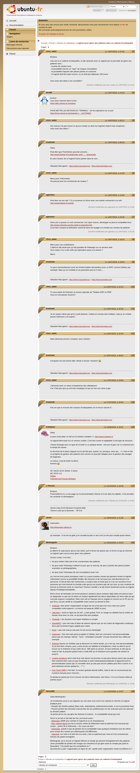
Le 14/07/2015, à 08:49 (114, 142)
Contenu (112, 2)
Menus (131, 2)
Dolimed (55, 644)
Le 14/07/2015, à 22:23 (113, 287)
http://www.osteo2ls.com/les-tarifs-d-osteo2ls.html (71, 225)
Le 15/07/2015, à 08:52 (113, 355)
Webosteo (55, 721)
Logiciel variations (59, 658)
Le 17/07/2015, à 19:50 (113, 380)
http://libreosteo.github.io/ (61, 527)
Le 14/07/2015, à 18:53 (114, 262)
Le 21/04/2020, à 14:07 (113, 691)
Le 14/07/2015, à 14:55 (114, 195)
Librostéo (56, 613)
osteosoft (55, 734)
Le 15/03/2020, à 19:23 (113, 543)
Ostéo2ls (56, 606)
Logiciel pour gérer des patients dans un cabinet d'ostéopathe (105, 43)
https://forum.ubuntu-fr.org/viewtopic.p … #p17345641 (70, 113)
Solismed (56, 634)
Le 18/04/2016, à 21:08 (113, 518)
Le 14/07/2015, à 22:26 (113, 309)
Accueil (44, 43)
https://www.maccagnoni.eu (79, 166)
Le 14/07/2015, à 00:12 (114, 120)
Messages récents (14, 45)
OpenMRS (56, 623)
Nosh (54, 630)
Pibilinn (53, 476)
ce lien (122, 25)
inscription (132, 10)
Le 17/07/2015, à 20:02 (113, 402)
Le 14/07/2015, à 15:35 (114, 217)
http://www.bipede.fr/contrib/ (62, 203)
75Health (56, 619)
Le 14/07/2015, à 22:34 (113, 334)
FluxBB (132, 762)
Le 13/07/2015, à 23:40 (114, 52)
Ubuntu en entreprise (66, 43)
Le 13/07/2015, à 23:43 (114, 93)
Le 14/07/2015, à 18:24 (114, 239)
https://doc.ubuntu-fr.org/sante (63, 103)
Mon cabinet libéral (59, 723)
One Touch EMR (59, 670)
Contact (40, 769)
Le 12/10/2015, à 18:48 (113, 486)
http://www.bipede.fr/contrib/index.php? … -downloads (73, 155)
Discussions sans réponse (18, 48)
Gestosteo (55, 729)
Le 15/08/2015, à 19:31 (113, 427)
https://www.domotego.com (102, 166)
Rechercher (122, 2)
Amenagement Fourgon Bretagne (63, 479)
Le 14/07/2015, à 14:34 (114, 173)
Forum (52, 43)
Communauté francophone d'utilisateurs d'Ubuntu (24, 15)
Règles (10, 37)
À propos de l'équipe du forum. (52, 34)
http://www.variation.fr (104, 437)
